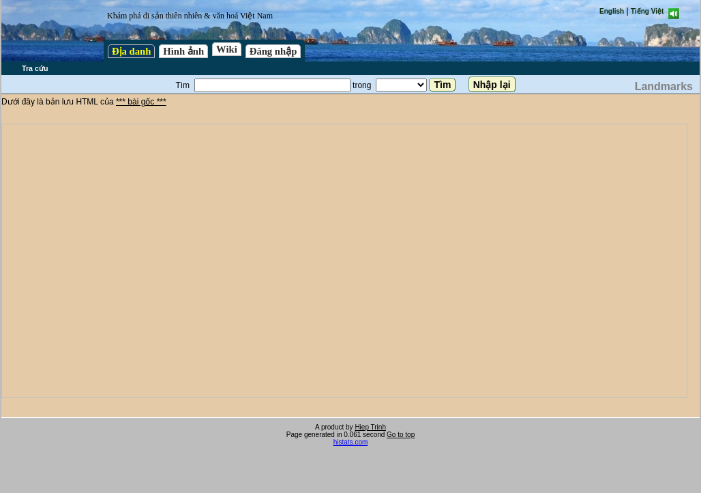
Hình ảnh (183, 51)
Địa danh (131, 51)
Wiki (226, 49)
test (344, 261)
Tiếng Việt (647, 11)
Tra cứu (35, 68)
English (611, 11)
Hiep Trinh (370, 427)
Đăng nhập (273, 51)
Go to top (401, 434)
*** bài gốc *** (141, 102)
